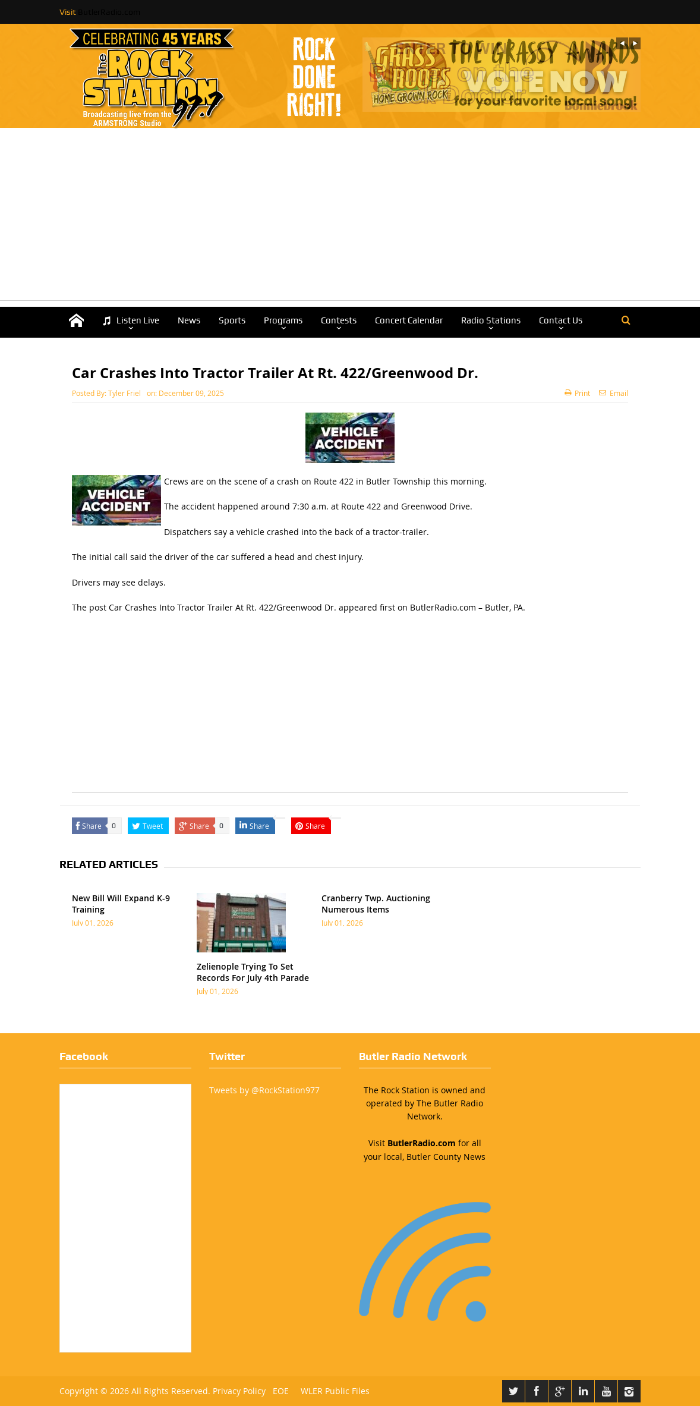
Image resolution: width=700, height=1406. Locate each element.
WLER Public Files (335, 1390)
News (189, 320)
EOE (278, 1390)
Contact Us (560, 320)
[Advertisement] (350, 217)
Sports (232, 320)
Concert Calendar (409, 320)
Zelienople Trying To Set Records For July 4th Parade (253, 972)
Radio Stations (491, 320)
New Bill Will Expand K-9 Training (121, 903)
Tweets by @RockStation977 (264, 1090)
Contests (339, 320)
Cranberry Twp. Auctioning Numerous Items (375, 903)
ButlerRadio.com (109, 12)
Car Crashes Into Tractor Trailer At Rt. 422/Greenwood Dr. (222, 607)
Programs (283, 320)
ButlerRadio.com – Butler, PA (466, 607)
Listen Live (130, 321)
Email (613, 393)
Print (577, 393)
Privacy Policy (239, 1390)
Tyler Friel (124, 393)
